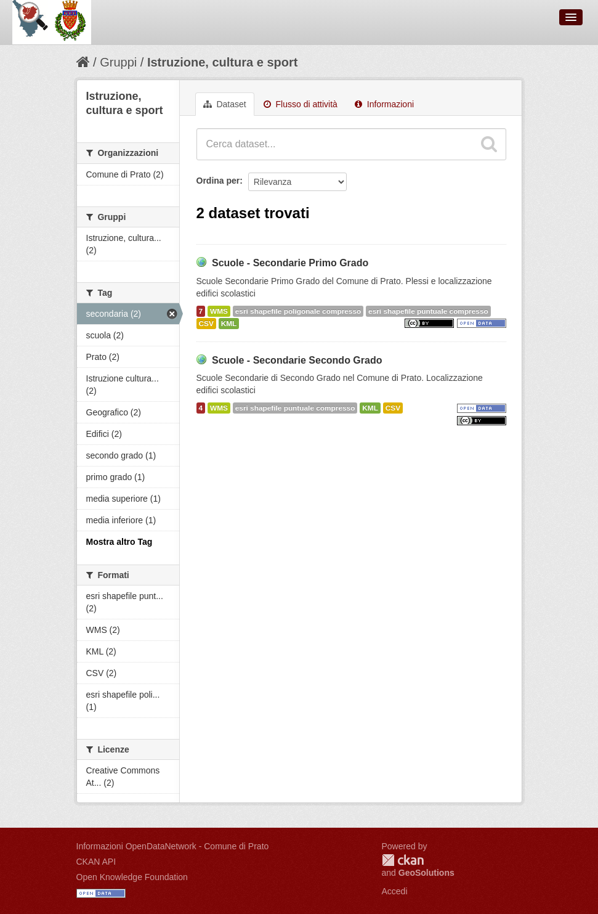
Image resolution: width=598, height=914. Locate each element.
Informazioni (384, 104)
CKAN (403, 860)
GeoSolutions (426, 873)
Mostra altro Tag (119, 542)
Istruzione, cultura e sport (222, 62)
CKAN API (96, 862)
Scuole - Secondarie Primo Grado (290, 263)
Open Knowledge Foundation (132, 877)
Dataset (224, 104)
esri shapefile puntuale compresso (428, 311)
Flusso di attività (300, 104)
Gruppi (118, 62)
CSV (206, 323)
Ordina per (218, 181)
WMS (219, 311)
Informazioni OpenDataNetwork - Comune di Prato (172, 846)
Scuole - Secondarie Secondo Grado (297, 360)
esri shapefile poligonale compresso (298, 311)
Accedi (395, 891)
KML (229, 323)
